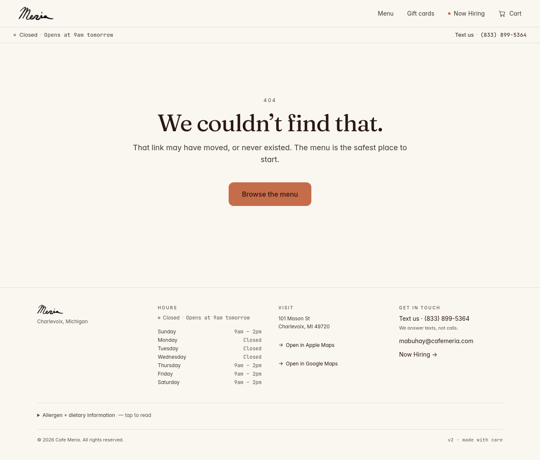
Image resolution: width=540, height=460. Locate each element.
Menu (386, 13)
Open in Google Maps (308, 363)
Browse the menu (270, 194)
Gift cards (421, 13)
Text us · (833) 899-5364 (434, 318)
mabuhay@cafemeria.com (436, 340)
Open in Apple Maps (306, 345)
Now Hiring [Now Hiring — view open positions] (466, 13)
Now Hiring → (418, 354)
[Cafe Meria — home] (35, 13)
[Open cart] (509, 13)
